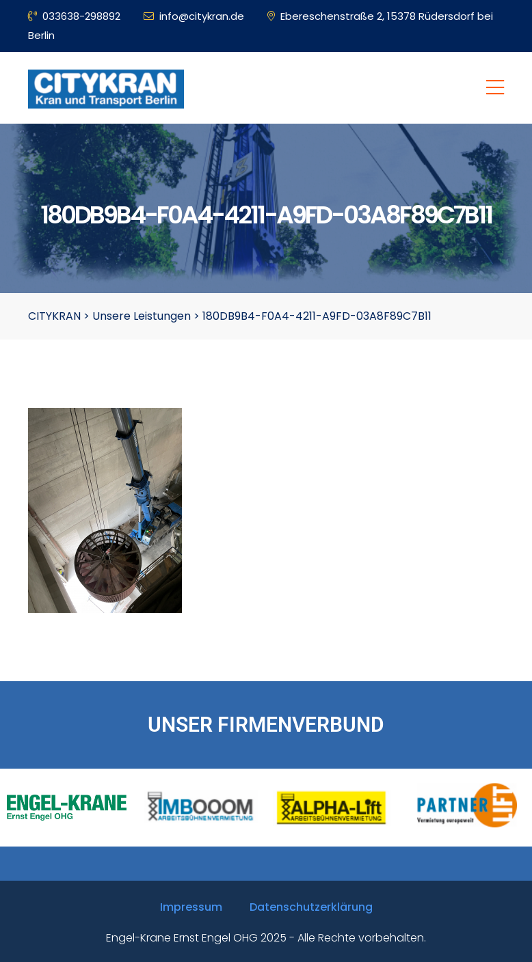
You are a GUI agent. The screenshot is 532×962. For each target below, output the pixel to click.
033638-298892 (74, 16)
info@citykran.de (194, 16)
